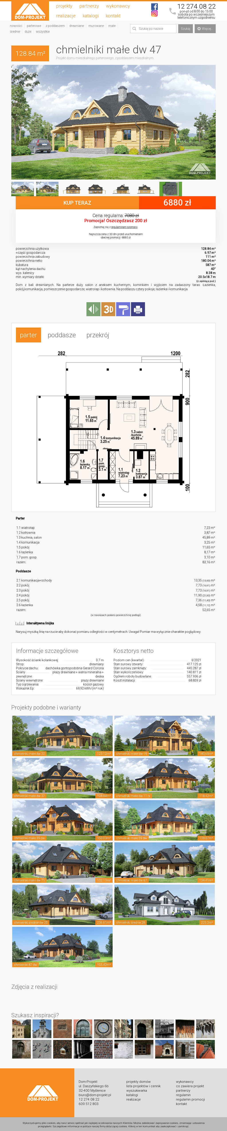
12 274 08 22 (196, 6)
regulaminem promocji (124, 227)
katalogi (91, 15)
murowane (96, 26)
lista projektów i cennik (143, 1085)
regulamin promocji (190, 1098)
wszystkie (43, 31)
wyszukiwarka (136, 1089)
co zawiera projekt (190, 1085)
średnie (15, 31)
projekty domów (138, 1080)
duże (28, 31)
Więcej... (205, 28)
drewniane (76, 26)
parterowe (34, 26)
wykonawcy (118, 6)
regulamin (183, 1093)
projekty (64, 6)
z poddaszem (55, 26)
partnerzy (89, 6)
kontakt (113, 15)
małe (111, 26)
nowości (16, 26)
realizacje (66, 15)
